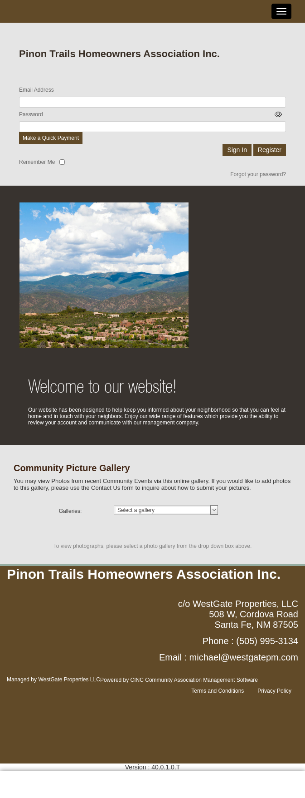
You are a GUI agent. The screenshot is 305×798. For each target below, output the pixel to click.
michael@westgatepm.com (243, 657)
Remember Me (37, 162)
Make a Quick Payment (51, 138)
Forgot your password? (258, 174)
